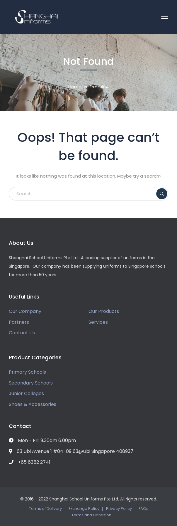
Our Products (103, 311)
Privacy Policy (119, 508)
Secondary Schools (31, 383)
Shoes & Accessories (32, 404)
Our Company (25, 311)
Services (98, 322)
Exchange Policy (84, 508)
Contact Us (22, 332)
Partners (19, 322)
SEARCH (161, 193)
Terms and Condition (91, 515)
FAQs (143, 508)
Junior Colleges (26, 393)
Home (74, 87)
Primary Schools (27, 372)
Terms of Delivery (45, 508)
